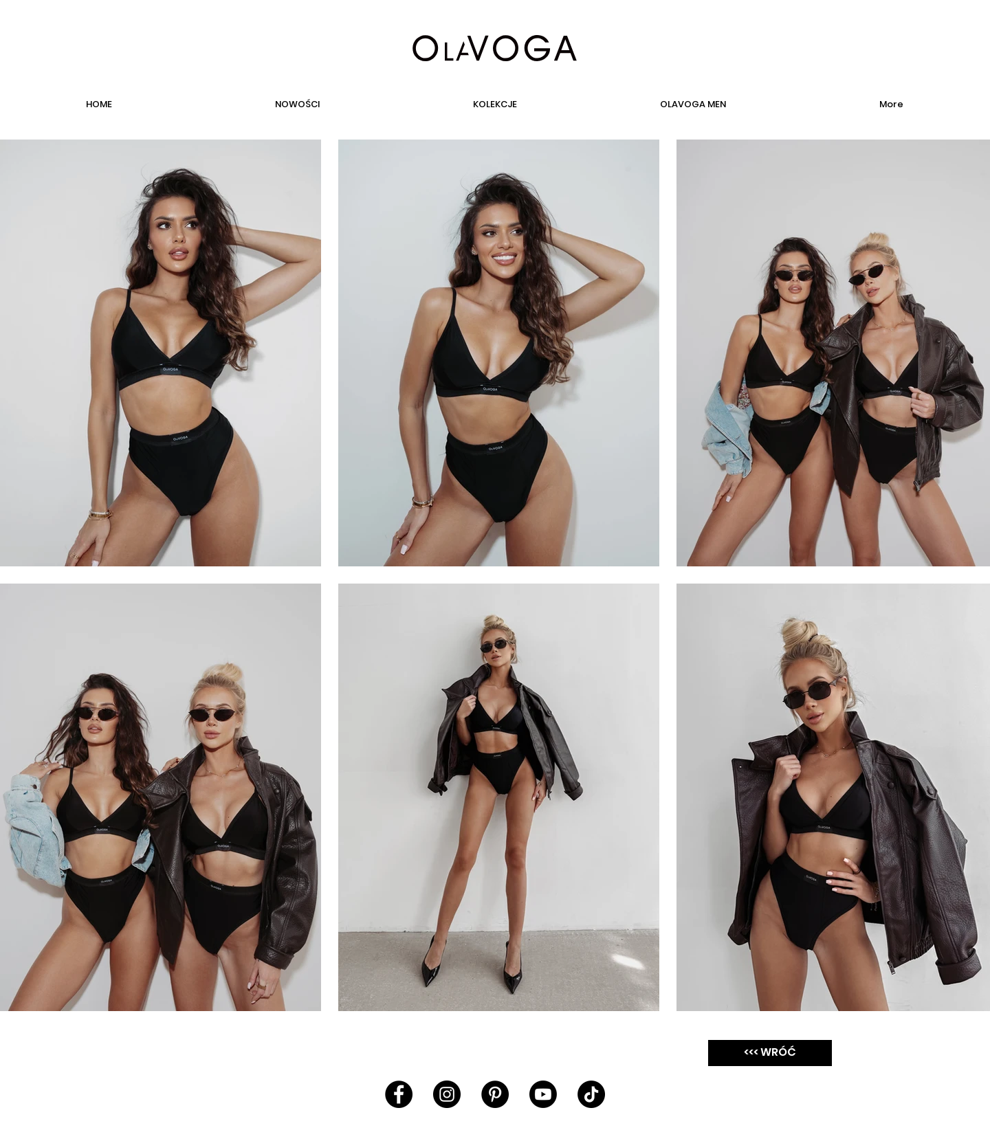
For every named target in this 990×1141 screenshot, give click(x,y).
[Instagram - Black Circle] (447, 1094)
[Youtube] (543, 1094)
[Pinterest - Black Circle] (495, 1094)
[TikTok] (591, 1094)
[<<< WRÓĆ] (770, 1053)
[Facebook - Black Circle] (398, 1094)
